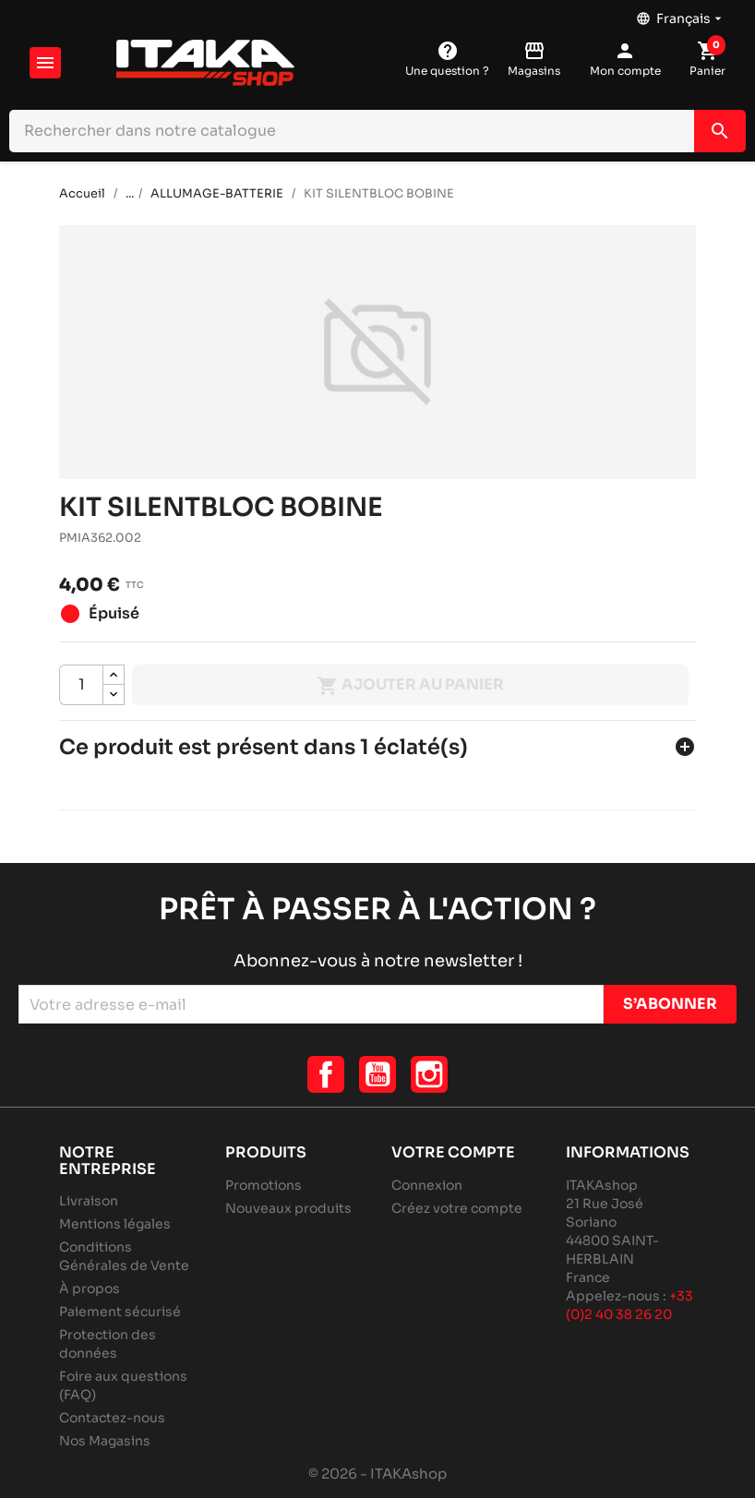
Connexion (426, 1185)
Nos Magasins (104, 1440)
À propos (89, 1288)
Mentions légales (115, 1224)
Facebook (325, 1074)
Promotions (263, 1185)
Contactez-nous (112, 1417)
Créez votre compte (456, 1208)
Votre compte (453, 1152)
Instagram (429, 1074)
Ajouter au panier (410, 686)
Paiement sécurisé (120, 1311)
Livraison (88, 1200)
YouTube (377, 1074)
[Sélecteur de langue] (680, 14)
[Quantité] (81, 685)
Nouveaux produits (288, 1208)
